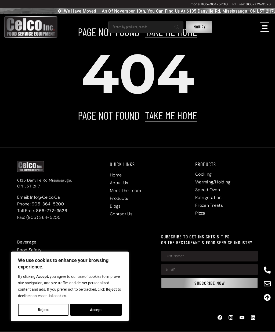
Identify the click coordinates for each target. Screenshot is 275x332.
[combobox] (139, 27)
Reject (43, 310)
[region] (70, 286)
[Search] (176, 27)
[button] (264, 27)
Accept (96, 310)
